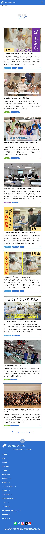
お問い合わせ (6, 494)
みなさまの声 (6, 474)
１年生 (22, 246)
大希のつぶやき (16, 335)
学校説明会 (15, 202)
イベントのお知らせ (15, 112)
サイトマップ (6, 518)
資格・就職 (5, 466)
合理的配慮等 (6, 514)
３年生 (14, 67)
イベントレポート (15, 425)
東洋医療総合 (7, 67)
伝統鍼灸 (20, 67)
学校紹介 (4, 454)
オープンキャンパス (8, 486)
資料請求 (4, 490)
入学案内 (4, 470)
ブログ (4, 502)
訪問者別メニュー (7, 478)
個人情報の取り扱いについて (10, 510)
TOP (2, 5)
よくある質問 (6, 506)
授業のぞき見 (15, 246)
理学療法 (6, 112)
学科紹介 (4, 462)
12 (32, 432)
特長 (3, 458)
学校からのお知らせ (8, 498)
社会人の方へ (6, 482)
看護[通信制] (7, 202)
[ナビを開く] (42, 2)
